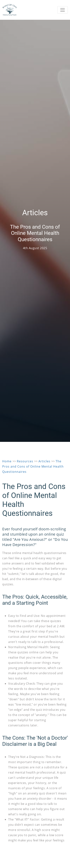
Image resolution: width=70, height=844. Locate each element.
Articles (44, 461)
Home (7, 461)
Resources (25, 461)
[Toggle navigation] (62, 10)
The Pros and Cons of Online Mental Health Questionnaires (33, 466)
